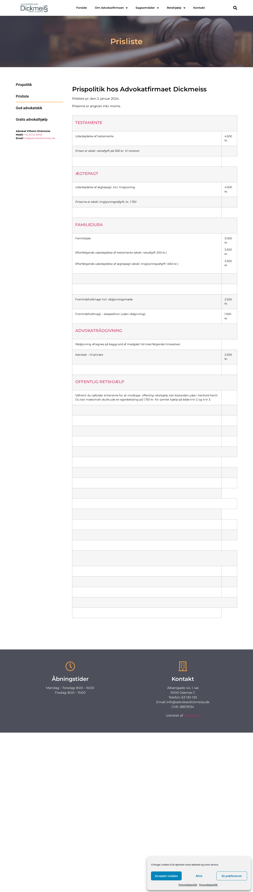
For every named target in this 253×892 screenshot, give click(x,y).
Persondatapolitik (187, 885)
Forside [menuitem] (81, 7)
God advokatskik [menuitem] (29, 108)
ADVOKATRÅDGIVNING (98, 388)
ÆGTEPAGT (86, 231)
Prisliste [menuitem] (22, 96)
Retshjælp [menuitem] (176, 7)
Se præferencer (232, 876)
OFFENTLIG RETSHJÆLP (99, 439)
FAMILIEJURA (89, 282)
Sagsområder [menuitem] (147, 7)
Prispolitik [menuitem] (24, 85)
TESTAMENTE (88, 180)
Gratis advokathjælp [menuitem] (32, 119)
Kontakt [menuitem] (199, 7)
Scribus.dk (192, 715)
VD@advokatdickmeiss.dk (39, 138)
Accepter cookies (166, 876)
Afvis (199, 876)
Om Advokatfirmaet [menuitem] (111, 7)
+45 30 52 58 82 (33, 134)
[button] (235, 8)
